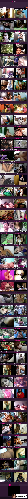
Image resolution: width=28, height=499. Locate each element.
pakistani (3, 423)
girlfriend (5, 316)
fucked (5, 340)
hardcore (17, 221)
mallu (19, 340)
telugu (6, 352)
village (5, 138)
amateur (15, 31)
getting (19, 43)
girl (3, 19)
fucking (6, 209)
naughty (6, 221)
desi (17, 55)
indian (1, 19)
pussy (19, 352)
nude (5, 31)
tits (5, 19)
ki (18, 114)
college (19, 209)
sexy (5, 447)
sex (18, 19)
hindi (4, 43)
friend (6, 233)
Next (17, 484)
